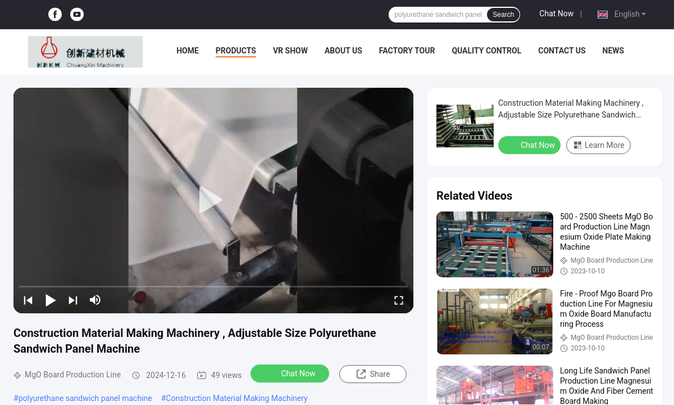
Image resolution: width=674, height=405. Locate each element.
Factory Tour (407, 50)
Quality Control (486, 50)
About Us (343, 50)
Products (236, 50)
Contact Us (561, 50)
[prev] (28, 299)
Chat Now (556, 13)
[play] (213, 200)
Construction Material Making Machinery (236, 398)
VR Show (290, 50)
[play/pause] (50, 299)
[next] (73, 299)
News (614, 50)
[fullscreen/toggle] (399, 299)
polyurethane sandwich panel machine (85, 398)
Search (503, 15)
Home (187, 50)
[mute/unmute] (95, 299)
